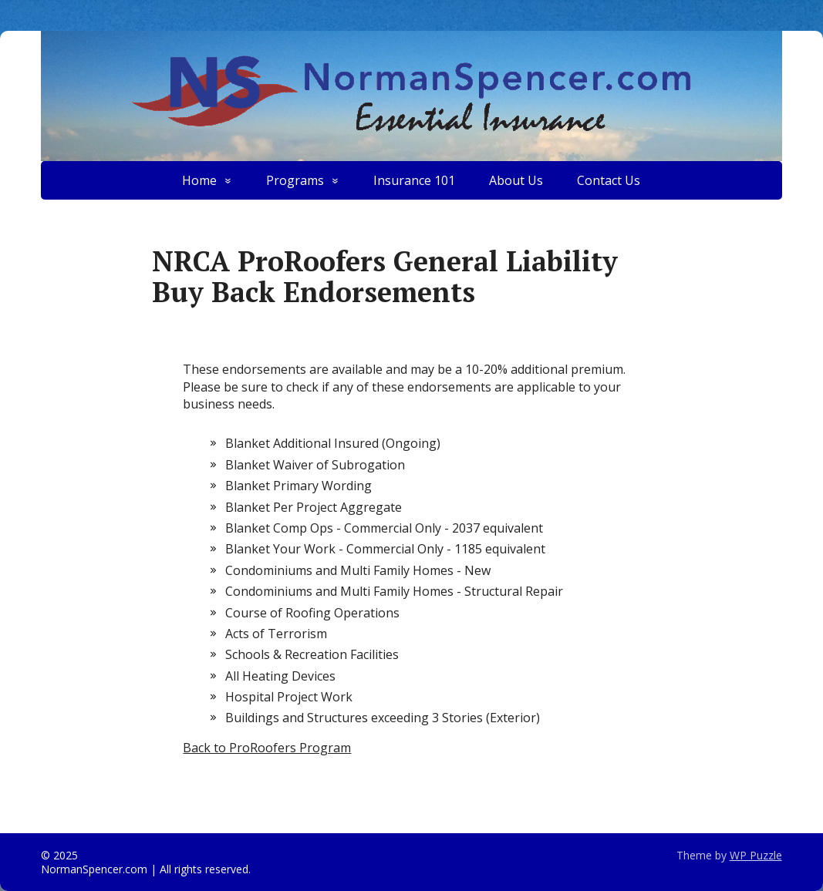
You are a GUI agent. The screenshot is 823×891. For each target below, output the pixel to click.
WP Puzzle (756, 855)
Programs (295, 180)
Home (199, 180)
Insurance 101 (414, 180)
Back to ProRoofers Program (267, 747)
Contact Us (608, 180)
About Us (516, 180)
